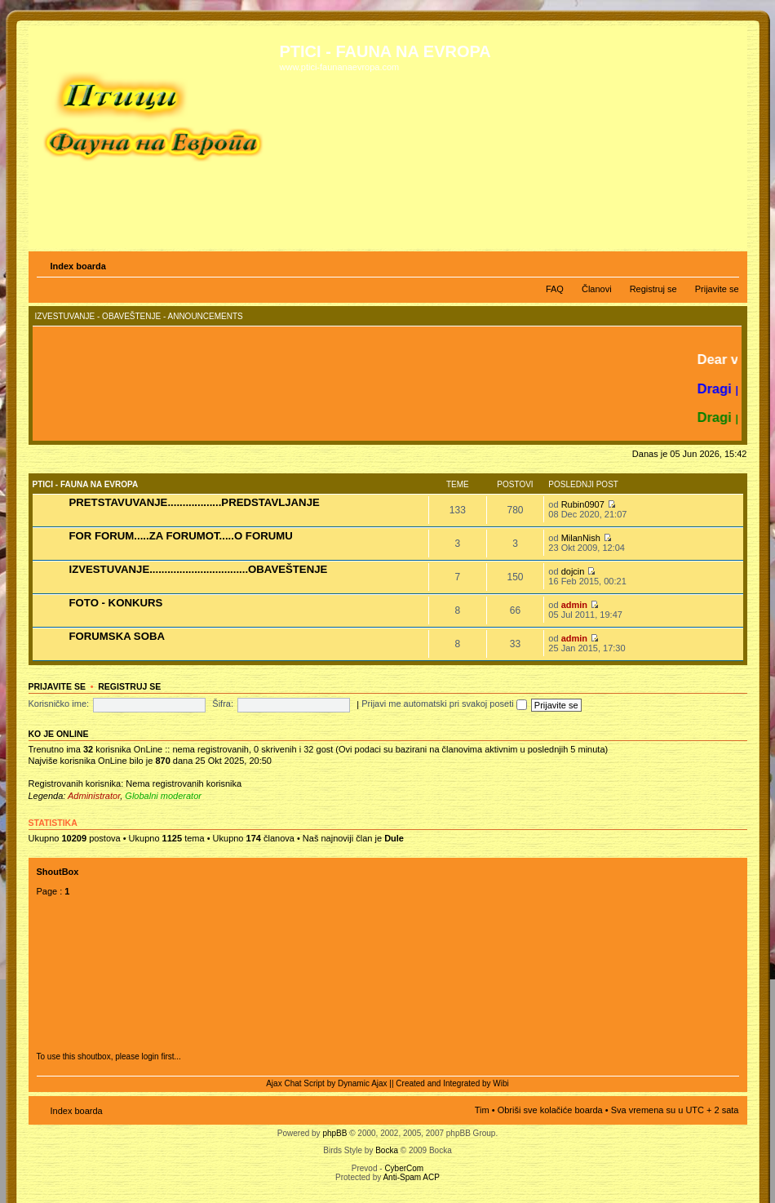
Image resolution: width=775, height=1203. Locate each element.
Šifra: (222, 703)
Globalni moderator (163, 796)
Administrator (94, 796)
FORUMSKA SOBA (117, 636)
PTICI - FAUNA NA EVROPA (86, 484)
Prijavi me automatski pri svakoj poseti (444, 703)
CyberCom (403, 1168)
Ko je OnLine (59, 734)
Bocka (386, 1150)
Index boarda (78, 266)
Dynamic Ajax (363, 1083)
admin (574, 605)
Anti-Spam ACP (411, 1177)
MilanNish (580, 538)
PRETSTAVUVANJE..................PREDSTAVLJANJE (194, 502)
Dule (394, 838)
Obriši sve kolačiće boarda (550, 1110)
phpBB (334, 1133)
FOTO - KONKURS (116, 603)
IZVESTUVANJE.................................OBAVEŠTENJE (198, 569)
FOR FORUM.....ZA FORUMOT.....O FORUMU (181, 536)
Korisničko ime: (59, 703)
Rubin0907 (582, 504)
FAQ (555, 289)
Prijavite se (717, 289)
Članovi (597, 289)
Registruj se (653, 289)
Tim (482, 1110)
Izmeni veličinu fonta (727, 262)
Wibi (500, 1083)
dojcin (573, 571)
